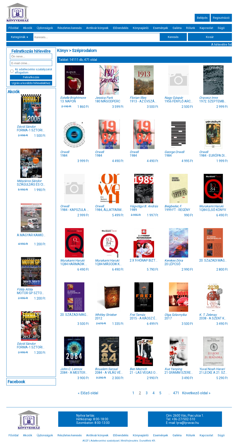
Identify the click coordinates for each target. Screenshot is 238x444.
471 (176, 393)
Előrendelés (120, 28)
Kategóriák (19, 37)
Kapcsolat (206, 28)
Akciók (27, 28)
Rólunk (190, 28)
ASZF (86, 440)
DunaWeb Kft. (147, 440)
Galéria (177, 28)
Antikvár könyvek (97, 28)
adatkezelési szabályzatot (35, 69)
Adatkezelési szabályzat (105, 440)
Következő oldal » (196, 393)
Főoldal (13, 28)
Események (160, 28)
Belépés (202, 17)
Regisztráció (221, 17)
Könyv (62, 50)
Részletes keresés (70, 28)
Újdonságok (45, 28)
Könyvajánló (141, 28)
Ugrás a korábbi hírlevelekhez (31, 83)
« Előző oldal (88, 393)
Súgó (221, 28)
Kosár (210, 37)
